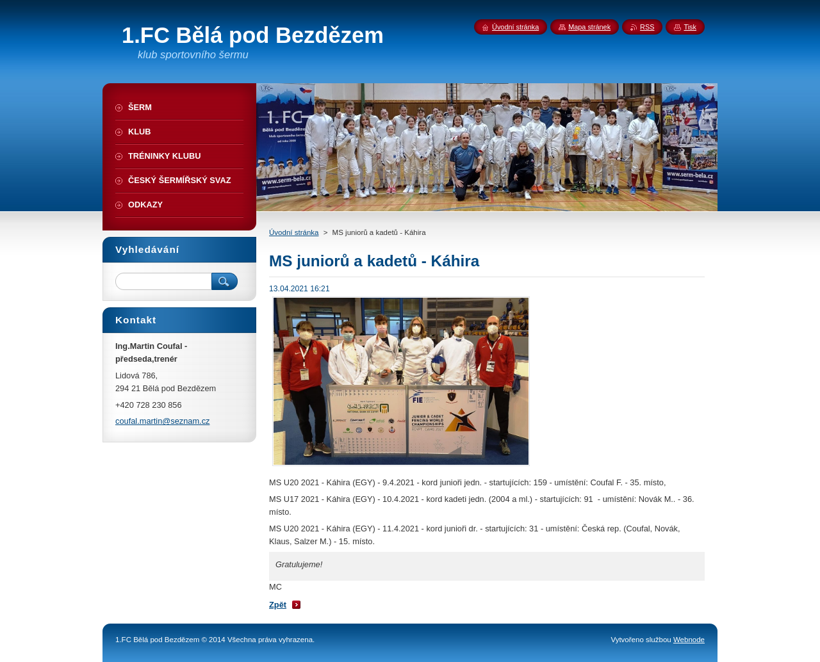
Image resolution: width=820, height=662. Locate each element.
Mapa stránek (589, 27)
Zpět (277, 605)
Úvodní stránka (293, 232)
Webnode (689, 639)
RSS (647, 27)
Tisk (690, 27)
